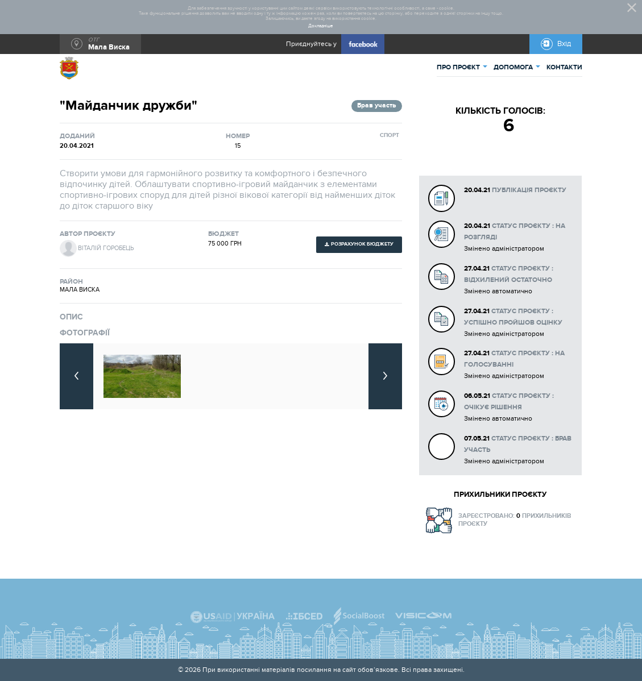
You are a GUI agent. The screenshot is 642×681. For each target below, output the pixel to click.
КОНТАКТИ (564, 67)
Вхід (564, 43)
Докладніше (320, 25)
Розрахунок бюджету (362, 244)
